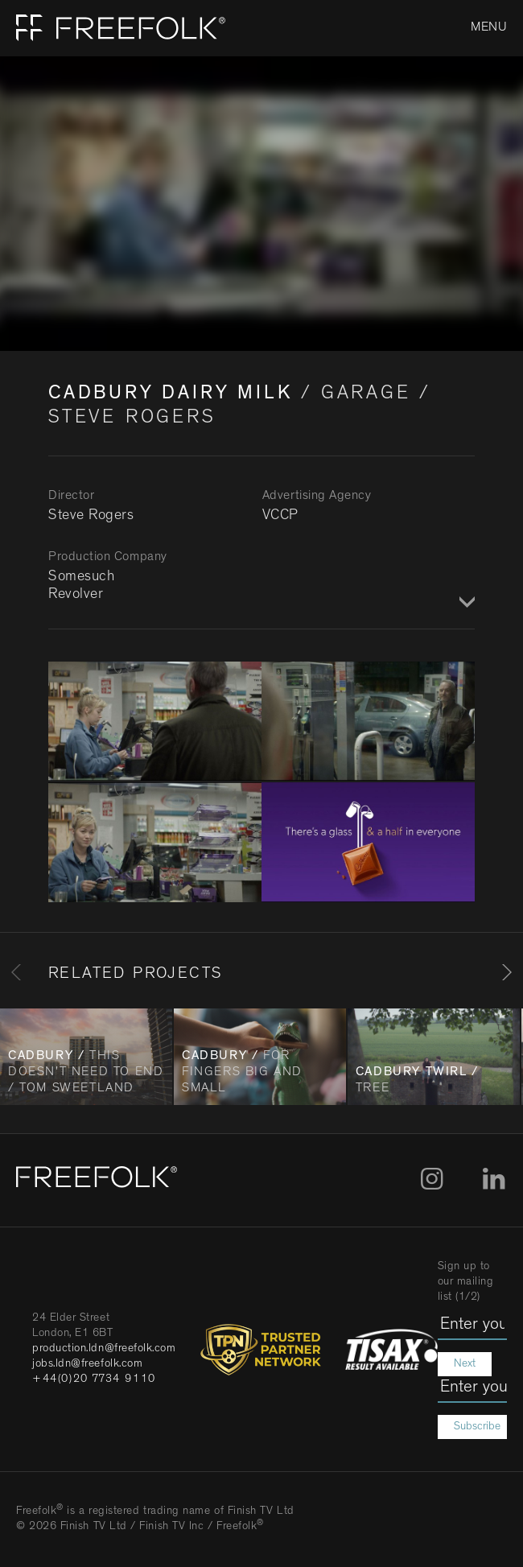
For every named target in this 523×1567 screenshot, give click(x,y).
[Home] (112, 28)
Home (29, 28)
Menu (489, 28)
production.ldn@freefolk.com (104, 1349)
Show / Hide (465, 603)
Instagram (431, 1179)
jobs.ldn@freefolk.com (87, 1364)
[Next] (507, 972)
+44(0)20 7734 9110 (94, 1379)
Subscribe (477, 1427)
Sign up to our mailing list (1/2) (466, 1282)
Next (465, 1364)
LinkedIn (494, 1179)
